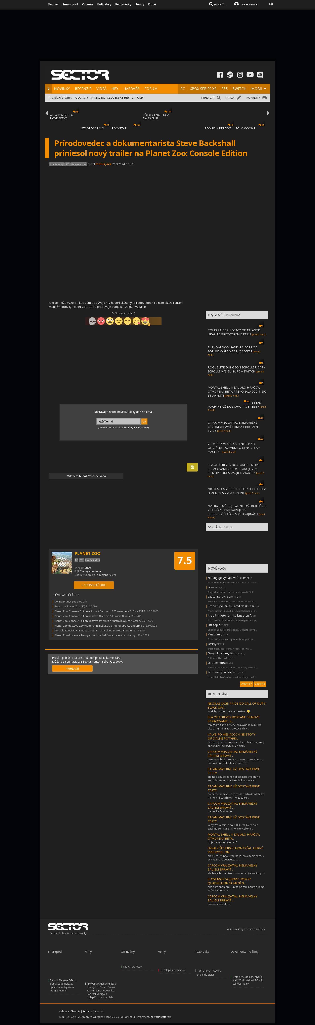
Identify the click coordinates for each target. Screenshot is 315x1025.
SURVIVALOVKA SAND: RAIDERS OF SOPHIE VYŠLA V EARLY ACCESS (232, 349)
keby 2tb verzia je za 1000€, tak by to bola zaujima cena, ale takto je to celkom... (233, 826)
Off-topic (214, 625)
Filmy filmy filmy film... (222, 653)
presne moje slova (219, 904)
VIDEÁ (101, 88)
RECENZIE (83, 88)
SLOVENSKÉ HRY (118, 97)
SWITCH (239, 88)
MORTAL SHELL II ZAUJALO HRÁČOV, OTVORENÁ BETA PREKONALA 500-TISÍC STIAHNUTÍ (237, 391)
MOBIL (257, 88)
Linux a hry (215, 587)
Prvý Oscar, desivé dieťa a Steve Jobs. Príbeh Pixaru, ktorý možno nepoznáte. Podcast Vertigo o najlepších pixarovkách (101, 990)
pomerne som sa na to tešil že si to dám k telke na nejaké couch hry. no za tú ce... (236, 795)
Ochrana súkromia (69, 1011)
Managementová (90, 571)
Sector (53, 4)
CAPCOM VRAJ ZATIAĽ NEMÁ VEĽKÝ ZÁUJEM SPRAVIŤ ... (232, 754)
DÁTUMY (137, 97)
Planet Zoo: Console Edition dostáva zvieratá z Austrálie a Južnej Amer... (97, 621)
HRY (114, 88)
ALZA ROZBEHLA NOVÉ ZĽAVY (61, 116)
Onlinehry (104, 4)
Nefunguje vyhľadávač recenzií (228, 578)
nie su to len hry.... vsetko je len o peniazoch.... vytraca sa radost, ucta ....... (236, 857)
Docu (152, 4)
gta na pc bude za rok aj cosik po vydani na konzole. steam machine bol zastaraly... (234, 778)
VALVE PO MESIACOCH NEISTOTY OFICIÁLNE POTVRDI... (232, 736)
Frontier (87, 567)
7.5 (184, 560)
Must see (214, 634)
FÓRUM (151, 88)
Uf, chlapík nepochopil (172, 970)
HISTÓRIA (65, 97)
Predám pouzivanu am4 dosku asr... (232, 606)
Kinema (87, 4)
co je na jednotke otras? (222, 842)
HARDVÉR (131, 88)
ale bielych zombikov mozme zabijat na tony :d (236, 873)
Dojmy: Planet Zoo (65, 601)
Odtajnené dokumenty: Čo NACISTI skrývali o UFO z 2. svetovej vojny (248, 980)
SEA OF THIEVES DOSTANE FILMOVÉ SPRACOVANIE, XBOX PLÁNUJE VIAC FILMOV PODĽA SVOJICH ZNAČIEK (234, 469)
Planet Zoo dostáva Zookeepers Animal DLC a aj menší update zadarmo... (99, 625)
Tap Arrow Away (132, 966)
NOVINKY (62, 88)
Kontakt (99, 1011)
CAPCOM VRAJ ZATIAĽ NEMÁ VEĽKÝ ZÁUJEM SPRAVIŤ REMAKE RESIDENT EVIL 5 (234, 426)
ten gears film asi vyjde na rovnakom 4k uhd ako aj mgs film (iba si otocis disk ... (235, 726)
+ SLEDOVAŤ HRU (93, 585)
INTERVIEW (97, 97)
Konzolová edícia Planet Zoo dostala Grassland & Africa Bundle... (94, 630)
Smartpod (70, 4)
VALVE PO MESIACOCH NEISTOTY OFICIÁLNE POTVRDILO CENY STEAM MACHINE (234, 448)
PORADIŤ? (253, 97)
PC (182, 88)
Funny (139, 4)
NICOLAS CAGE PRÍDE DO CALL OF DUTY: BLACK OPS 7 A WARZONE (237, 491)
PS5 (224, 88)
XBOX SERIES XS (203, 88)
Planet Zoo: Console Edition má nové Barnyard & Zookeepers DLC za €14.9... (100, 611)
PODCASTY (81, 97)
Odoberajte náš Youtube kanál (86, 476)
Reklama (87, 1011)
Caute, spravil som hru (223, 596)
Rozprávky (123, 4)
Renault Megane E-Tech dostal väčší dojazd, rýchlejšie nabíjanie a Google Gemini (63, 985)
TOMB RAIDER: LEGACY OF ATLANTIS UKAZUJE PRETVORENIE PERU (234, 332)
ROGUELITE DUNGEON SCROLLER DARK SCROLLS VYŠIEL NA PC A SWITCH (236, 369)
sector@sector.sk (161, 1017)
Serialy (212, 644)
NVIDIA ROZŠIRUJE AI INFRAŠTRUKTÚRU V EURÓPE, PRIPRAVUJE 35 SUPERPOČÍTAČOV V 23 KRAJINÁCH (237, 510)
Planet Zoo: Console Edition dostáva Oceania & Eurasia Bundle (92, 616)
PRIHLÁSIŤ (72, 668)
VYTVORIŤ (246, 684)
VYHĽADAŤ (208, 97)
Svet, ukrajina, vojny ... (222, 672)
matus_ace (103, 164)
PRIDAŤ (231, 97)
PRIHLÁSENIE (250, 4)
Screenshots (216, 663)
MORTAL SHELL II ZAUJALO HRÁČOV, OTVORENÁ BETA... (234, 836)
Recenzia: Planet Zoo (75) (69, 606)
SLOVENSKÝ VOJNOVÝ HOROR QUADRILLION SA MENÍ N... (229, 881)
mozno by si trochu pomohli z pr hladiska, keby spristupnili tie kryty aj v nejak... (236, 744)
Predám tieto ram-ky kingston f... (230, 615)
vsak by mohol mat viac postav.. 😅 (229, 711)
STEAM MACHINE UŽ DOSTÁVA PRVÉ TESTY (235, 404)
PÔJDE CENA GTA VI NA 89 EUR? (156, 116)
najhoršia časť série (220, 811)
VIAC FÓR (260, 684)
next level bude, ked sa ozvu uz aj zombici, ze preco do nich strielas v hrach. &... (235, 761)
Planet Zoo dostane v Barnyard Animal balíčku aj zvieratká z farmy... (95, 635)
